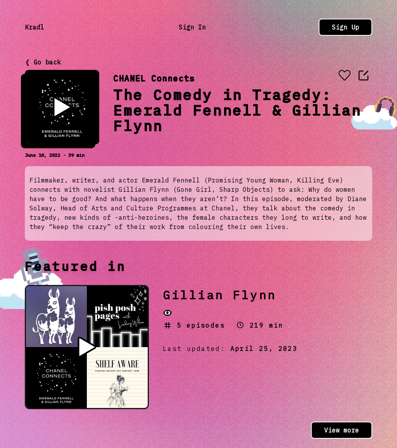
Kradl (34, 27)
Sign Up (345, 27)
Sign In (192, 27)
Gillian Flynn (219, 294)
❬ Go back (43, 62)
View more (341, 430)
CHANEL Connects (154, 78)
